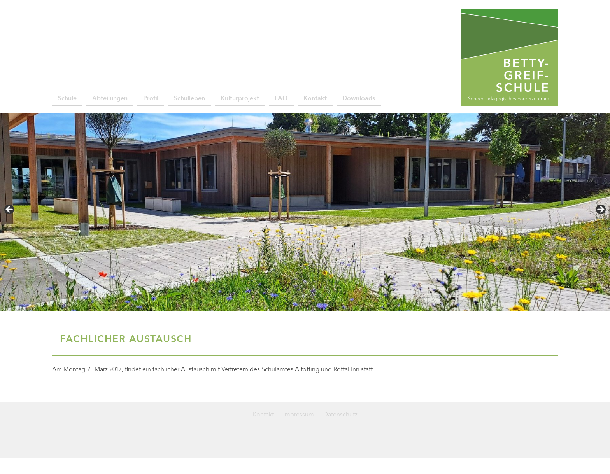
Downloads (358, 99)
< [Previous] (10, 210)
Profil (150, 99)
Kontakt (315, 99)
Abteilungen (110, 99)
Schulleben (189, 99)
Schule (67, 99)
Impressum (298, 415)
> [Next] (600, 210)
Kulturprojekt (240, 99)
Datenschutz (340, 415)
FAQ (281, 99)
